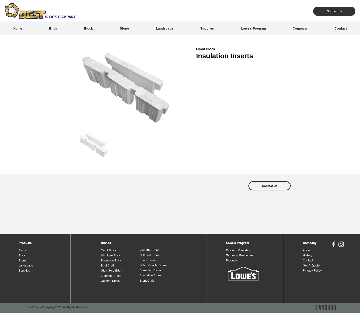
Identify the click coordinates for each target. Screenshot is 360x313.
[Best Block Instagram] (341, 244)
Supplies (24, 270)
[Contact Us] (334, 11)
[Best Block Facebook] (333, 244)
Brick (22, 255)
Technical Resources (239, 255)
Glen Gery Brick (111, 270)
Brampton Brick (111, 260)
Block (22, 250)
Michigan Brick (111, 255)
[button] (53, 28)
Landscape (26, 265)
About (307, 250)
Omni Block (108, 250)
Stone (22, 260)
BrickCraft (107, 265)
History (307, 255)
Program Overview (238, 250)
